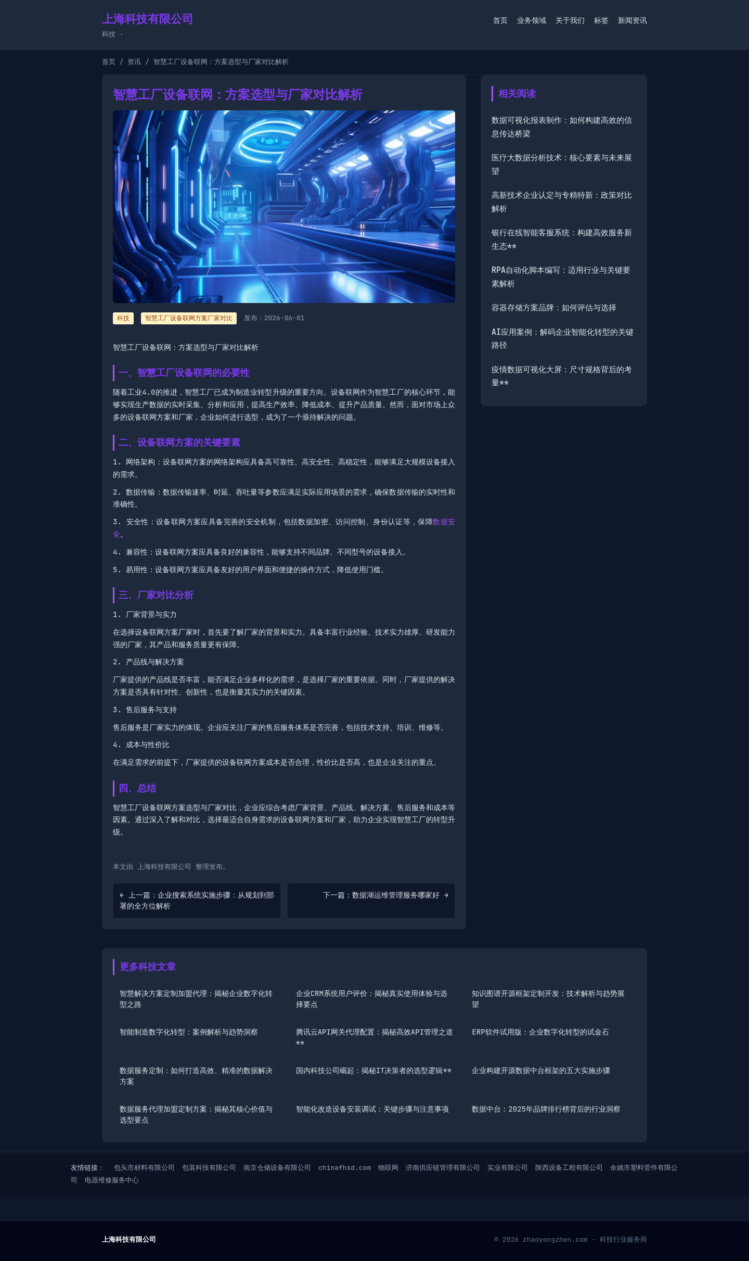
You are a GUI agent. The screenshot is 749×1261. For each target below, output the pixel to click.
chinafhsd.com (344, 1167)
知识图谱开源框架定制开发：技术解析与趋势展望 (548, 999)
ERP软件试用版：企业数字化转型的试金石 (540, 1032)
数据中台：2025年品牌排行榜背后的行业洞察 (546, 1109)
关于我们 (570, 20)
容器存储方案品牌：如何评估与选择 (554, 307)
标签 (601, 20)
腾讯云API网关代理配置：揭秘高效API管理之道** (374, 1037)
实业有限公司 (507, 1167)
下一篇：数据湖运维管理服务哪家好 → (385, 895)
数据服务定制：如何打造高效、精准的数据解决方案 (196, 1076)
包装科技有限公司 (209, 1167)
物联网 (388, 1167)
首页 (500, 20)
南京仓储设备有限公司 (277, 1167)
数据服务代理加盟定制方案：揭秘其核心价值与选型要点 (196, 1114)
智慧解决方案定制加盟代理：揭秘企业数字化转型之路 (196, 999)
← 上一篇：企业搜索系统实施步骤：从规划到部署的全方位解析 (197, 900)
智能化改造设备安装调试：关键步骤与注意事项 (372, 1109)
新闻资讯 (632, 20)
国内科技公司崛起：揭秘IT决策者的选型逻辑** (374, 1070)
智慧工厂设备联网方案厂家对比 (189, 318)
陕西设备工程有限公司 (569, 1167)
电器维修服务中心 (112, 1180)
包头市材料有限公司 (144, 1167)
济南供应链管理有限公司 (443, 1167)
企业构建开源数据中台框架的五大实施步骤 (541, 1070)
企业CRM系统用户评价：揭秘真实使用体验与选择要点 (371, 999)
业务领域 (531, 20)
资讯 (134, 61)
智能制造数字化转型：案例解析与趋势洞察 (189, 1032)
